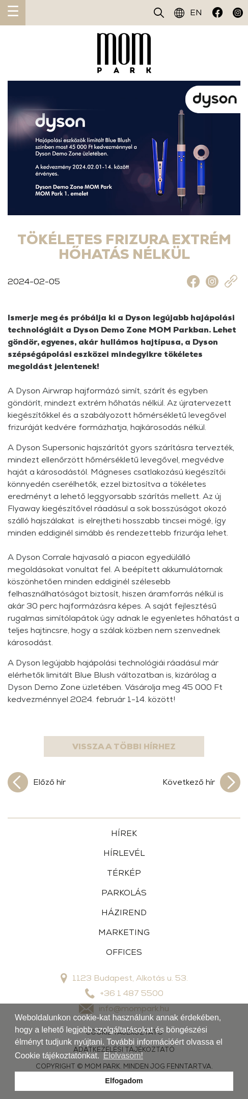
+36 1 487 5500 (124, 993)
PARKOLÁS (124, 892)
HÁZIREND (124, 912)
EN (188, 12)
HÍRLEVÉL (124, 853)
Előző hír (37, 782)
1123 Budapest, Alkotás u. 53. (124, 978)
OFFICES (124, 952)
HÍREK (124, 833)
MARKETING (124, 932)
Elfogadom (124, 1081)
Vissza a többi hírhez (124, 746)
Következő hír (201, 782)
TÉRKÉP (124, 873)
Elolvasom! (123, 1055)
